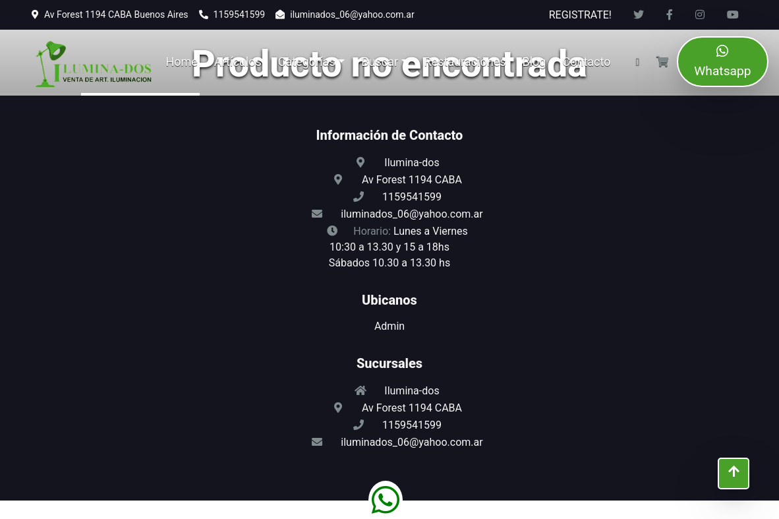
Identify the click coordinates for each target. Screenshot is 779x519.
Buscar (379, 62)
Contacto (586, 62)
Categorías (306, 62)
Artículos (238, 62)
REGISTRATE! (580, 15)
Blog (534, 62)
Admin (389, 326)
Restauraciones (465, 62)
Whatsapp (722, 61)
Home (181, 62)
